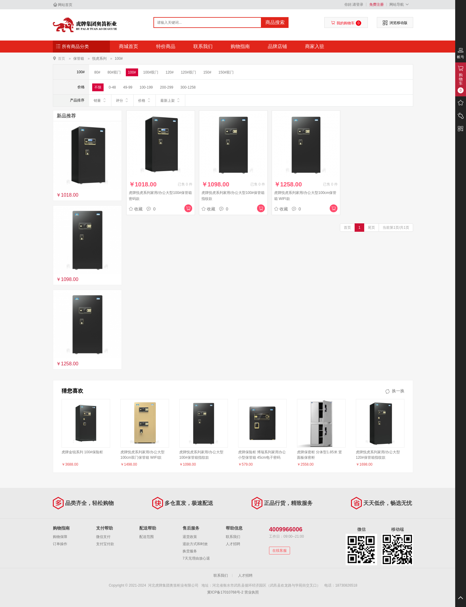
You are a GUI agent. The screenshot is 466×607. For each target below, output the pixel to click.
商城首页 (128, 46)
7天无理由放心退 (196, 558)
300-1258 (188, 87)
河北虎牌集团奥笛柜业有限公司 (85, 25)
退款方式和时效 (195, 544)
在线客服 (279, 550)
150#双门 (226, 72)
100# (119, 58)
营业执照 (251, 592)
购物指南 (240, 46)
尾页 (371, 227)
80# (97, 72)
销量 (100, 100)
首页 (61, 58)
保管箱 (78, 58)
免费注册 (376, 4)
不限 (97, 87)
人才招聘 (233, 544)
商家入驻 (314, 46)
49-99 (127, 87)
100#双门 (151, 72)
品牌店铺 (277, 46)
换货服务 (190, 551)
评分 (122, 100)
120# (169, 72)
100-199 (146, 87)
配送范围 (146, 537)
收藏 (136, 209)
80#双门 (114, 72)
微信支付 (103, 537)
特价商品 (165, 46)
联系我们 (203, 46)
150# (207, 72)
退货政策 (190, 537)
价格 (144, 100)
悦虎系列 (99, 58)
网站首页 (65, 5)
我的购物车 (346, 23)
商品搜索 (275, 22)
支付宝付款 (105, 544)
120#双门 (188, 72)
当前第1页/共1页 (396, 227)
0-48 (112, 87)
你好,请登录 (353, 4)
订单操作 (60, 544)
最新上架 (170, 100)
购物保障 (60, 537)
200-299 (166, 87)
